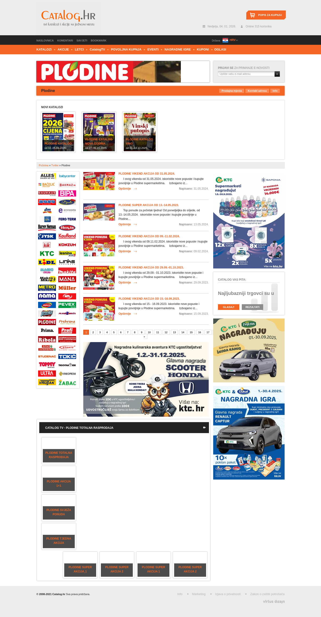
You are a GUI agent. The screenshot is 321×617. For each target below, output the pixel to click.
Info (275, 90)
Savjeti (82, 40)
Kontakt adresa (257, 90)
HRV (232, 40)
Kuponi (203, 49)
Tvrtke (55, 165)
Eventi (152, 49)
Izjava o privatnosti (228, 594)
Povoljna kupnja (126, 49)
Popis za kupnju (270, 15)
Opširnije (125, 188)
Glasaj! (228, 307)
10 (149, 332)
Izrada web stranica (0, 600)
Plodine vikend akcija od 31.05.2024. (147, 173)
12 (166, 332)
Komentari (65, 40)
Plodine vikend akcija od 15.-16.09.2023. (149, 298)
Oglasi (220, 49)
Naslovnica (45, 40)
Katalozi (44, 49)
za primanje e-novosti (244, 68)
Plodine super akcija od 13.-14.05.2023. (149, 205)
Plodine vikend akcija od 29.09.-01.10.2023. (151, 267)
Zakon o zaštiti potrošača (267, 594)
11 (157, 332)
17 (208, 332)
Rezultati (253, 307)
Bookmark (99, 40)
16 (199, 332)
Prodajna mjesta (232, 90)
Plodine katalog (58, 143)
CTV (97, 49)
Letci (79, 49)
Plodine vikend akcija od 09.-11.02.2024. (149, 236)
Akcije (63, 49)
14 (182, 332)
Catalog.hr (68, 18)
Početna (43, 165)
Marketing (199, 594)
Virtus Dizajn (274, 601)
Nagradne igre (177, 49)
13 (174, 332)
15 (191, 332)
